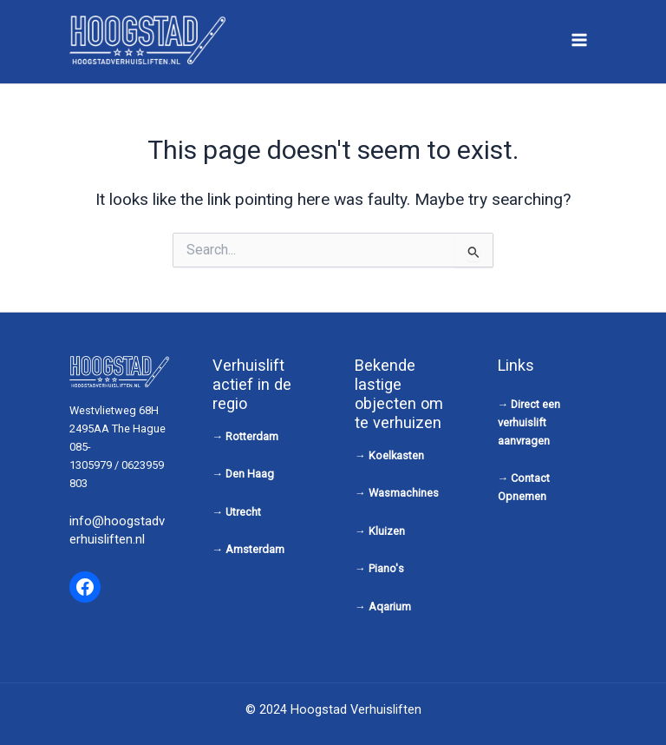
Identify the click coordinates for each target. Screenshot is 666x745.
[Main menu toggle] (580, 39)
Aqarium (390, 606)
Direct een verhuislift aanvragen (529, 422)
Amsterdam (254, 549)
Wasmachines (404, 492)
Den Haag (249, 473)
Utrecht (243, 511)
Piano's (386, 568)
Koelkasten (396, 455)
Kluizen (387, 530)
